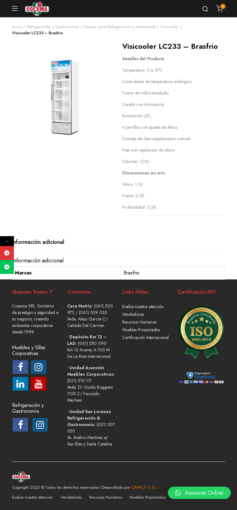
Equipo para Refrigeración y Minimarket (119, 27)
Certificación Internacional (145, 337)
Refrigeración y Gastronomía (53, 27)
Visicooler (169, 27)
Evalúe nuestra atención (143, 306)
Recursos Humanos (139, 322)
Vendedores (133, 314)
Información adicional (38, 242)
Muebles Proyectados (141, 330)
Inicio (17, 27)
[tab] (38, 242)
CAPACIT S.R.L (144, 487)
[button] (199, 492)
